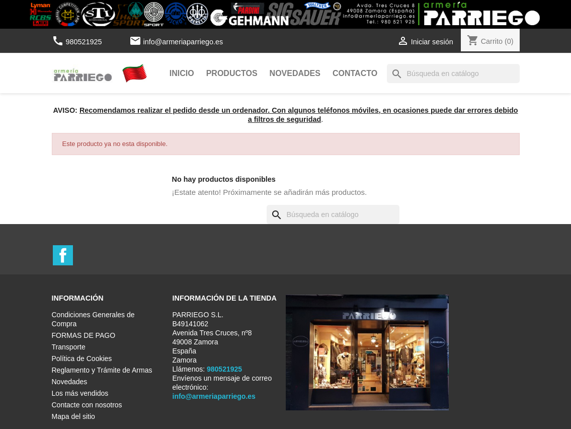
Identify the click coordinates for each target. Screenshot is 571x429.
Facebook (63, 255)
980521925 (78, 42)
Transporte (69, 347)
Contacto (355, 73)
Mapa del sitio (73, 416)
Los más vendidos (80, 393)
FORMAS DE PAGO (84, 335)
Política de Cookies (82, 358)
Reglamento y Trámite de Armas (102, 370)
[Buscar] (453, 73)
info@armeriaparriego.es (183, 42)
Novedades (295, 73)
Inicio (182, 73)
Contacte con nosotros (87, 405)
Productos (232, 73)
